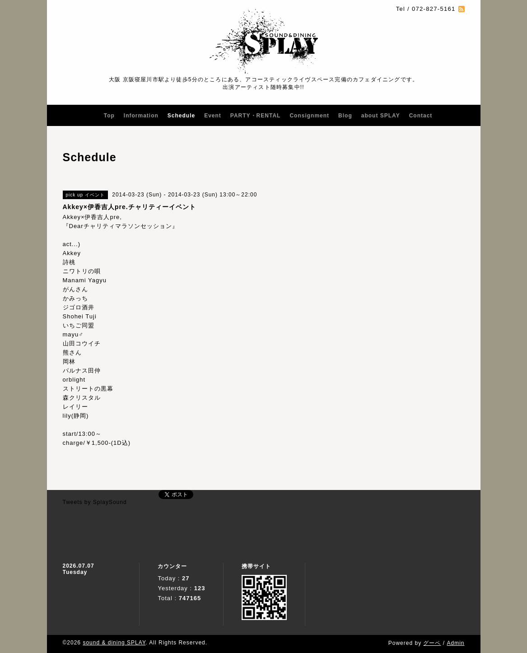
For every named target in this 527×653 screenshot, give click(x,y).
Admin (455, 643)
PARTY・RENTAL (255, 115)
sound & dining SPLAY (114, 642)
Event (212, 115)
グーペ (432, 643)
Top (109, 115)
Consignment (309, 115)
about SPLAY (380, 115)
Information (141, 115)
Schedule (181, 115)
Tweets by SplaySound (95, 502)
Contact (421, 115)
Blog (345, 115)
